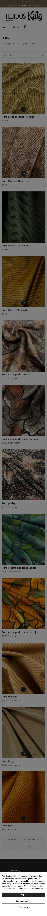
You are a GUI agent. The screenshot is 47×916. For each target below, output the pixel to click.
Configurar (23, 907)
